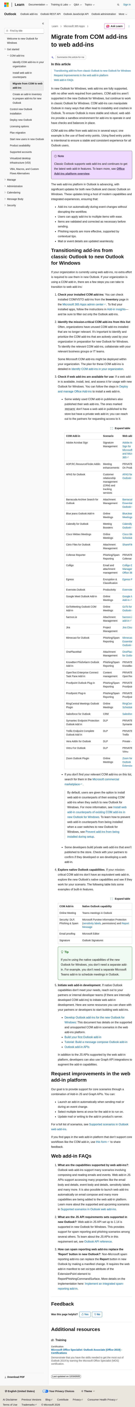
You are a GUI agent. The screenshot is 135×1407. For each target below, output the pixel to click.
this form (101, 1141)
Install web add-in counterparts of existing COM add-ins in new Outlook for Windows (97, 812)
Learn (55, 26)
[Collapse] (43, 23)
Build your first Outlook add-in (83, 1037)
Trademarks (27, 1404)
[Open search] (118, 5)
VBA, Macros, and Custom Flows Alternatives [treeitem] (24, 171)
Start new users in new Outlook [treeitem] (27, 139)
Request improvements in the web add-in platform (81, 75)
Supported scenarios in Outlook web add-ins (88, 1209)
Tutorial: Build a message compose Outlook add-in (96, 1042)
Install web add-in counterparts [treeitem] (22, 75)
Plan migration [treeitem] (18, 132)
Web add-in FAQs (63, 80)
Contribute (63, 1399)
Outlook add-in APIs (77, 1046)
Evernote (127, 589)
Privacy (77, 1399)
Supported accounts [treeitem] (21, 152)
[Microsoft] (6, 4)
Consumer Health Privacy (101, 1399)
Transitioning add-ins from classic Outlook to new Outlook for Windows (92, 70)
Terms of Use (10, 1404)
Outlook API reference (98, 1241)
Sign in (127, 4)
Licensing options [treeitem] (19, 126)
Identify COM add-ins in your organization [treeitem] (28, 64)
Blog (48, 1399)
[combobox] (24, 31)
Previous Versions (31, 1399)
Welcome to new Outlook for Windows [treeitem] (22, 40)
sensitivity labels (92, 923)
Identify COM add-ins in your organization (97, 369)
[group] (98, 601)
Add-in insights (116, 309)
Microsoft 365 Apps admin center (83, 304)
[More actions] (129, 26)
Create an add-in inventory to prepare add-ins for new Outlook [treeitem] (27, 98)
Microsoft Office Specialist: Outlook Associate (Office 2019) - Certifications (86, 1351)
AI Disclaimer (10, 1399)
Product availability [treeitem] (20, 145)
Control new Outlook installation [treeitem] (21, 111)
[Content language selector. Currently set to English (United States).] (20, 1391)
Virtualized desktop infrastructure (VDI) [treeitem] (20, 160)
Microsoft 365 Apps (74, 26)
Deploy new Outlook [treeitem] (21, 119)
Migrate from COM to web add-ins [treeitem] (28, 85)
